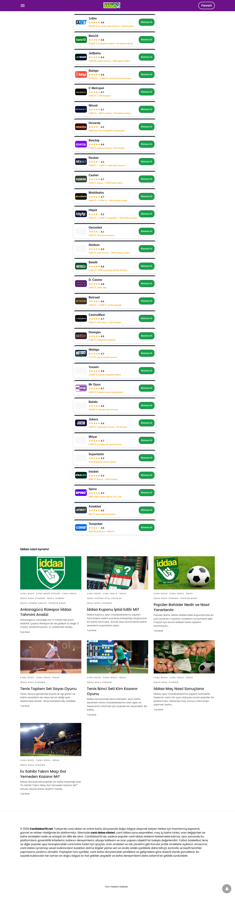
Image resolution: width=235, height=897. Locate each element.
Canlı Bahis (27, 593)
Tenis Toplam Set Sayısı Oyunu (48, 688)
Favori (206, 5)
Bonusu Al (146, 22)
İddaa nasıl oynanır (32, 598)
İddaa (122, 593)
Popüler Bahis (57, 603)
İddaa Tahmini (55, 598)
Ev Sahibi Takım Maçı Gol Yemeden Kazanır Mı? (43, 774)
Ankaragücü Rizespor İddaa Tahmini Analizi (45, 612)
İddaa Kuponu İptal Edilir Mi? (113, 609)
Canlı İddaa (69, 593)
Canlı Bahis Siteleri (48, 593)
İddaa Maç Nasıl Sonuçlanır (179, 688)
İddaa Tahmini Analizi (33, 603)
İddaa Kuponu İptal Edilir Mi (104, 598)
